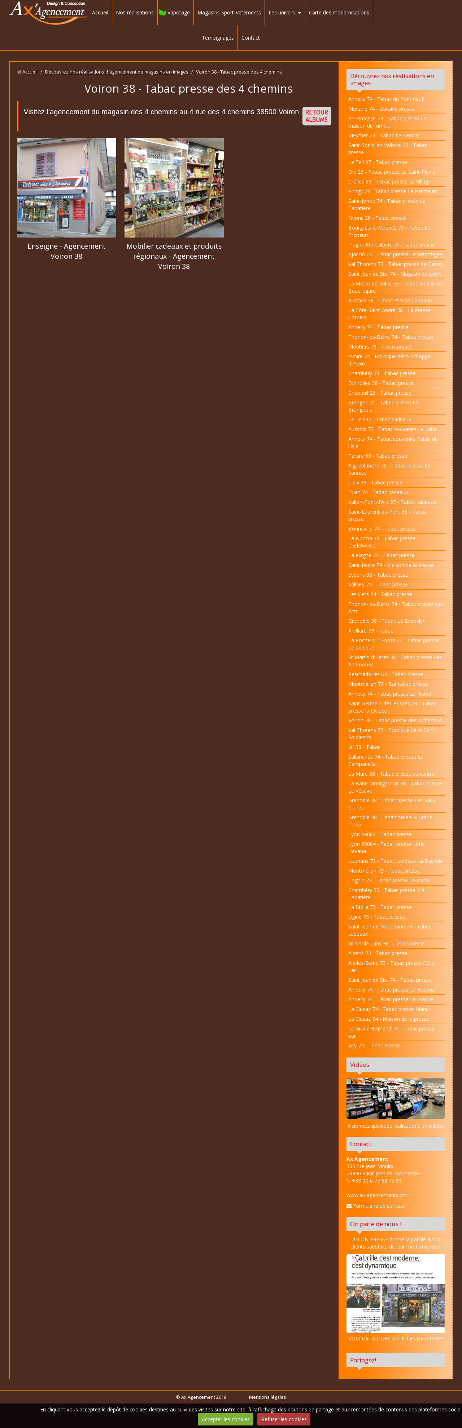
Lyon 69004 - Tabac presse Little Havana (386, 848)
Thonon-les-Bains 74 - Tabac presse (390, 336)
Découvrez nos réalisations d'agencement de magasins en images (116, 72)
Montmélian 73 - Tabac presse (384, 870)
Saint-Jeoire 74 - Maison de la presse (391, 565)
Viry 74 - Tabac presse (374, 1045)
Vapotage (178, 12)
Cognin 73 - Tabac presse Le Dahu (388, 880)
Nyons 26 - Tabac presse (377, 217)
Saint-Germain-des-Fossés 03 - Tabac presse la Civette (392, 707)
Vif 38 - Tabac (364, 747)
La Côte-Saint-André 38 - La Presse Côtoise (389, 314)
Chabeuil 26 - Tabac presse (379, 392)
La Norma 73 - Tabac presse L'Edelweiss (381, 542)
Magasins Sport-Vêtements (229, 12)
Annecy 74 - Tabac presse (378, 327)
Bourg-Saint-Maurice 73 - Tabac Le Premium (389, 231)
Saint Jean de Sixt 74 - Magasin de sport (394, 273)
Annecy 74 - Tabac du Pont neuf (385, 99)
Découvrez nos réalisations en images (392, 79)
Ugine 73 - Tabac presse (376, 916)
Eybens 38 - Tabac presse (378, 574)
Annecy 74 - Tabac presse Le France (390, 999)
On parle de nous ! (375, 1224)
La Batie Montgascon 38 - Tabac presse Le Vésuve (395, 787)
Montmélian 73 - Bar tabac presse (388, 683)
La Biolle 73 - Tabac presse (380, 907)
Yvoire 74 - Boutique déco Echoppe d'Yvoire (389, 360)
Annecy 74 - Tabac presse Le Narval (390, 693)
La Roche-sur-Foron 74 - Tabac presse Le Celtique (393, 644)
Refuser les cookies (284, 1419)
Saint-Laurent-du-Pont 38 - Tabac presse (387, 515)
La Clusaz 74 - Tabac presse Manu (388, 1009)
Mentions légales (267, 1397)
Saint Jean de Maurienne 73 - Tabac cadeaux (389, 930)
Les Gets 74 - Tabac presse (380, 594)
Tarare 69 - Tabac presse (377, 455)
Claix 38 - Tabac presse (375, 482)
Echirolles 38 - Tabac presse (381, 383)
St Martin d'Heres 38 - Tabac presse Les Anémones (395, 661)
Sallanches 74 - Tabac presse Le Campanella (385, 760)
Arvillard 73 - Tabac (370, 630)
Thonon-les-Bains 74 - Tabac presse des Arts (395, 607)
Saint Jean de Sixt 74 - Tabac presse (390, 979)
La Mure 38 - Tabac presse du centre (391, 773)
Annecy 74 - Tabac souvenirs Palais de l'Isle (393, 442)
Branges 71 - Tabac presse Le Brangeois (383, 406)
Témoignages (218, 37)
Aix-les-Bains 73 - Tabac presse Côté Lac (391, 966)
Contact (250, 37)
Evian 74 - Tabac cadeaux (378, 492)
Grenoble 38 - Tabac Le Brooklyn (387, 620)
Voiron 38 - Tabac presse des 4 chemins (395, 720)
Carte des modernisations (339, 12)
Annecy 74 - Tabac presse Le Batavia (391, 989)
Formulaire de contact (375, 1205)
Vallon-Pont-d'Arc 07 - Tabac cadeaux (392, 501)
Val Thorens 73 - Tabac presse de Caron (395, 264)
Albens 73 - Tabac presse (377, 953)
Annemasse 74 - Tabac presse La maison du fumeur (387, 122)
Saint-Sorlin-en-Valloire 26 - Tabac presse (387, 149)
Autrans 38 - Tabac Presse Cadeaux (390, 300)
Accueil (100, 12)
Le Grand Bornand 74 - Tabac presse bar (391, 1032)
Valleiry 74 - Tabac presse (378, 584)
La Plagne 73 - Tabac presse (381, 555)
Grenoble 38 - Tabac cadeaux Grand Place (390, 821)
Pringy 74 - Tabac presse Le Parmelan (392, 191)
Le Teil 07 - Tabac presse (377, 162)
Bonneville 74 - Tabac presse (382, 528)
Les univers (282, 12)
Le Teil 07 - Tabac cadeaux (379, 419)
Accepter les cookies (226, 1419)
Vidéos (359, 1064)
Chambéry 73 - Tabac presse (381, 373)
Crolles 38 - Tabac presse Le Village (389, 181)
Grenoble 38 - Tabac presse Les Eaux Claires (391, 804)
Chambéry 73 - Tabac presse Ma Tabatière (386, 894)
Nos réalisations (135, 12)
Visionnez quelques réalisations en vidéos (396, 1125)
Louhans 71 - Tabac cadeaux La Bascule (395, 860)
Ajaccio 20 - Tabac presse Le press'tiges (395, 254)
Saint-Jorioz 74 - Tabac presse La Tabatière (387, 205)
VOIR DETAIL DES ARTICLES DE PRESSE (395, 1298)
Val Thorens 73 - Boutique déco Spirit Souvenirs (391, 734)
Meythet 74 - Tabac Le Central (383, 135)
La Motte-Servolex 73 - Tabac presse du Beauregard (395, 287)
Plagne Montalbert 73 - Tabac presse (391, 244)
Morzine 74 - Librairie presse (381, 108)
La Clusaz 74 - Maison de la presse (389, 1018)
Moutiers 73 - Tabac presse (380, 346)
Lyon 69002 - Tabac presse (380, 834)
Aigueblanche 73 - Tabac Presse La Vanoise (389, 469)
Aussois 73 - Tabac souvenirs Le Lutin (392, 429)
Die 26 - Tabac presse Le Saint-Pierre (391, 171)
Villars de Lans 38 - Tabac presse (386, 943)
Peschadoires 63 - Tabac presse (385, 674)
